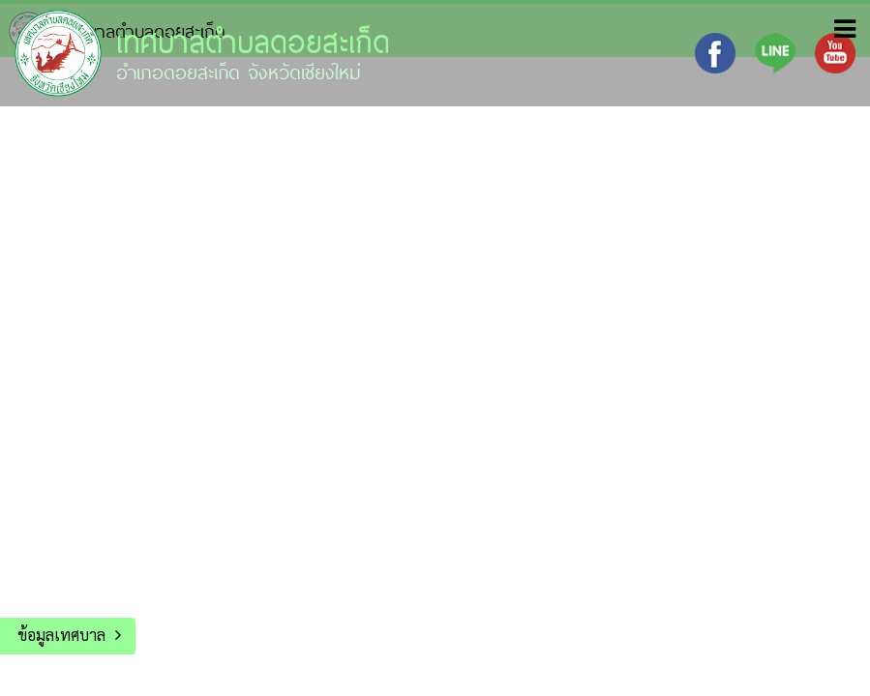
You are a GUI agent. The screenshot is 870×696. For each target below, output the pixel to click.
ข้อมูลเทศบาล (61, 634)
